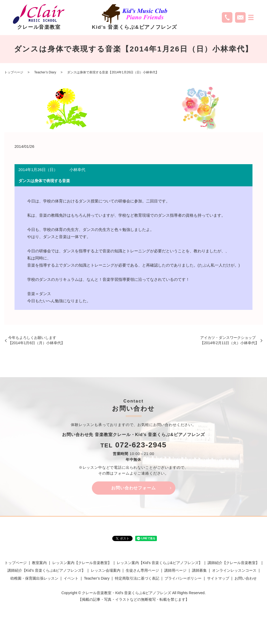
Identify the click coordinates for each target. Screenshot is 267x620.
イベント (71, 578)
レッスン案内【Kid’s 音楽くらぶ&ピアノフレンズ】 (159, 563)
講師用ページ (175, 571)
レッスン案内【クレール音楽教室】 (81, 563)
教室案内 (39, 563)
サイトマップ (218, 578)
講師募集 (199, 571)
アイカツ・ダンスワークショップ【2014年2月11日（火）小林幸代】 (229, 340)
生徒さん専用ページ (142, 571)
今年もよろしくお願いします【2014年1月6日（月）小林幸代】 (36, 340)
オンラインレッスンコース (234, 571)
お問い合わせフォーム (133, 488)
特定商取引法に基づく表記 (137, 578)
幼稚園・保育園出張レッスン (34, 578)
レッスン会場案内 (105, 571)
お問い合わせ (246, 578)
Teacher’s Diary (45, 72)
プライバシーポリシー (183, 578)
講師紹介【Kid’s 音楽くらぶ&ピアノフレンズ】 (46, 571)
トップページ (13, 72)
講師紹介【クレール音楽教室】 (233, 563)
